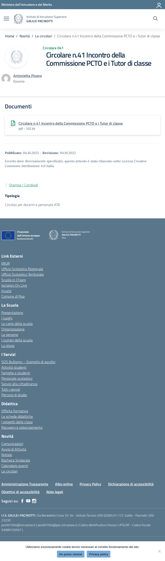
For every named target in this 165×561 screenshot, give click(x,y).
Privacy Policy (90, 484)
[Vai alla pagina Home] (9, 36)
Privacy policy (98, 554)
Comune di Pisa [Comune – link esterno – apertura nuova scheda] (13, 296)
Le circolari (9, 471)
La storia (7, 345)
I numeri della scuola (17, 340)
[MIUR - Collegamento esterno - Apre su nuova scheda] (26, 4)
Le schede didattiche (17, 416)
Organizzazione (13, 329)
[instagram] (34, 501)
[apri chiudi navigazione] (6, 19)
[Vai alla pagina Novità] (25, 36)
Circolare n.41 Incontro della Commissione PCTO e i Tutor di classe (71, 123)
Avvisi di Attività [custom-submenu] (13, 449)
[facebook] (22, 501)
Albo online (64, 484)
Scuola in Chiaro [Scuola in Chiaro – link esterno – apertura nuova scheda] (13, 280)
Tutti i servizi (10, 389)
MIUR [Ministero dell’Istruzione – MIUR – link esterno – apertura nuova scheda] (5, 263)
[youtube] (28, 501)
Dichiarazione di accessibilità (131, 484)
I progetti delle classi (17, 422)
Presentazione (12, 312)
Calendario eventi (14, 465)
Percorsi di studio (14, 395)
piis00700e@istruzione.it (18, 524)
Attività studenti (13, 367)
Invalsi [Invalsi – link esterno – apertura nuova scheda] (6, 291)
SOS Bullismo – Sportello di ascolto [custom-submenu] (28, 362)
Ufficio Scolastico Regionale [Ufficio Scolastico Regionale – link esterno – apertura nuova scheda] (22, 269)
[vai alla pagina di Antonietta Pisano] (27, 75)
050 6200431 (107, 515)
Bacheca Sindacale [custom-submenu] (15, 460)
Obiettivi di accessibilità (20, 492)
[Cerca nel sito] (155, 19)
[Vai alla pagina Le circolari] (43, 36)
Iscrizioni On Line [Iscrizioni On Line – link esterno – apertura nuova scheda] (14, 285)
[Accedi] (159, 4)
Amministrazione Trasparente (24, 484)
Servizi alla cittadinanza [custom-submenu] (19, 384)
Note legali (54, 492)
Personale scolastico (16, 378)
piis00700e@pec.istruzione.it (57, 524)
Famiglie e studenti (15, 373)
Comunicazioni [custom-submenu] (12, 443)
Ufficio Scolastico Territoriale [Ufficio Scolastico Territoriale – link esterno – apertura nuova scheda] (22, 274)
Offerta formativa (14, 411)
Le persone (9, 334)
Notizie (6, 454)
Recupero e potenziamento (21, 427)
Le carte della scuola (17, 323)
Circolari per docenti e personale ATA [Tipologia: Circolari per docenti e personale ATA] (32, 204)
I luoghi (6, 318)
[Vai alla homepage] (18, 19)
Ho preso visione (70, 554)
